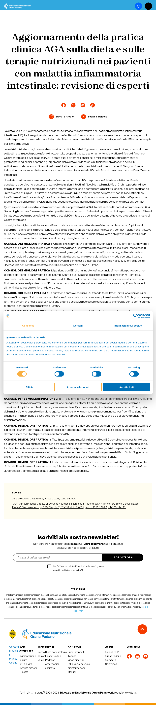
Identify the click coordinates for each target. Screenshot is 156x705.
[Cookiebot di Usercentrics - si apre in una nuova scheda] (135, 315)
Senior (41, 656)
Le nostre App (53, 656)
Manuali (72, 671)
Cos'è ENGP (112, 652)
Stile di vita (26, 664)
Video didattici (76, 660)
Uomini (41, 660)
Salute (23, 660)
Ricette (24, 671)
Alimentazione (28, 656)
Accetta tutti (126, 387)
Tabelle (72, 656)
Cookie (13, 662)
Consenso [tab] (28, 325)
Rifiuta (29, 387)
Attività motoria (28, 668)
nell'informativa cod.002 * (73, 570)
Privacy (13, 658)
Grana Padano (113, 656)
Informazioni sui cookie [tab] (128, 325)
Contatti (14, 646)
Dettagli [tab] (78, 325)
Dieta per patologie (56, 652)
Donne (41, 652)
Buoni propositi (76, 652)
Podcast (50, 660)
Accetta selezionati (78, 387)
